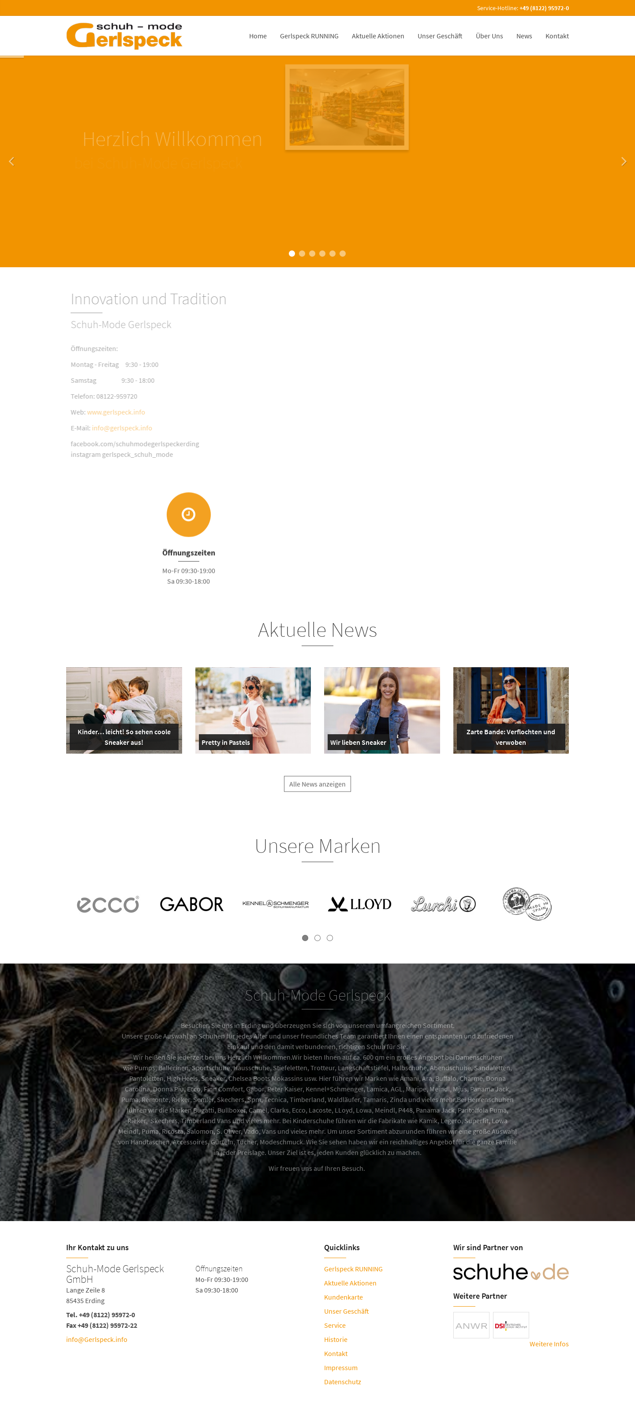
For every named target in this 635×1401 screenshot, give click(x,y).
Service (335, 1325)
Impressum (341, 1367)
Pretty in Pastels (226, 744)
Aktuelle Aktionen (378, 35)
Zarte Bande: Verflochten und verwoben (508, 738)
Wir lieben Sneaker (358, 744)
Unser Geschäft (440, 35)
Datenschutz (342, 1381)
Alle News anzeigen (317, 791)
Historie (335, 1339)
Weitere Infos (549, 1343)
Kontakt (557, 35)
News (524, 35)
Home (258, 35)
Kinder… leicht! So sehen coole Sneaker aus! (122, 738)
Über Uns (489, 35)
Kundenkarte (343, 1297)
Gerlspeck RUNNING (309, 35)
